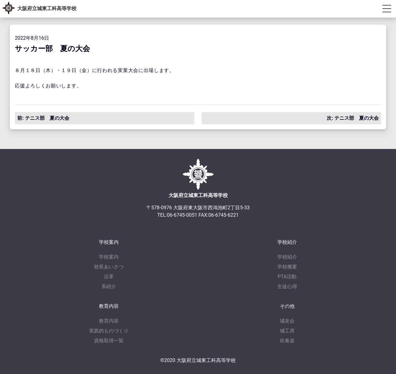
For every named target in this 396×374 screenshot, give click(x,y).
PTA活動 (287, 276)
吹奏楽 (287, 341)
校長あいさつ (109, 267)
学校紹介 (287, 257)
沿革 (109, 276)
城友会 (287, 321)
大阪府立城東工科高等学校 (46, 8)
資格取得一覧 (109, 341)
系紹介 (108, 286)
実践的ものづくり (109, 331)
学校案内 (109, 257)
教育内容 (109, 321)
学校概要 (287, 267)
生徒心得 (287, 286)
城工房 (287, 331)
